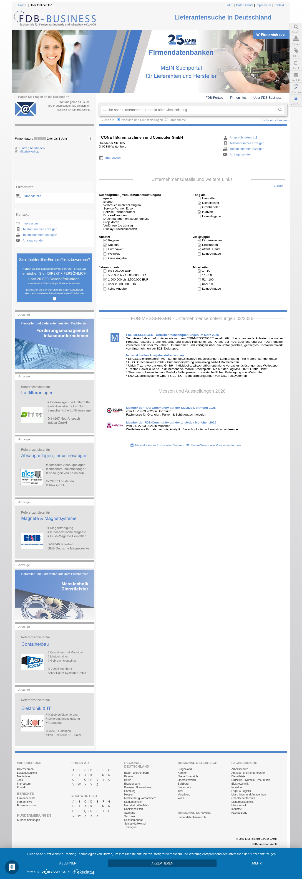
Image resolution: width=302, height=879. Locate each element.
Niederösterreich (188, 776)
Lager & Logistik (241, 791)
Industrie (236, 787)
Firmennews (24, 801)
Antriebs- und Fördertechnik (248, 772)
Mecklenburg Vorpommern (140, 798)
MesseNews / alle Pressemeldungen (216, 445)
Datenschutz (244, 5)
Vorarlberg (184, 794)
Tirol (180, 791)
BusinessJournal (27, 805)
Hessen (128, 794)
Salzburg (183, 783)
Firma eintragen (271, 34)
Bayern (128, 776)
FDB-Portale (214, 97)
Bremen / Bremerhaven (138, 787)
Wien (181, 798)
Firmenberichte (26, 798)
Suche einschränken (275, 120)
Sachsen (129, 816)
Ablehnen (67, 863)
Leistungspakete (27, 772)
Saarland (129, 812)
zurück (278, 185)
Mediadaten (24, 776)
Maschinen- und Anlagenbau (248, 794)
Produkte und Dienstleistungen (142, 120)
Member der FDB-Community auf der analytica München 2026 (171, 422)
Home (22, 5)
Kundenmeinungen (28, 820)
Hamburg (129, 791)
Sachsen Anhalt (133, 820)
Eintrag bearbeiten (32, 148)
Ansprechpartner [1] (243, 137)
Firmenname (177, 120)
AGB (230, 5)
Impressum (263, 5)
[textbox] (188, 109)
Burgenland (185, 769)
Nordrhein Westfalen (136, 805)
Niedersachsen (133, 801)
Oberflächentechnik (243, 798)
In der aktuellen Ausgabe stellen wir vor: (155, 355)
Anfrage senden (33, 240)
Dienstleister (238, 776)
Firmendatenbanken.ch (192, 817)
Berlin (127, 780)
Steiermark (184, 787)
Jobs (20, 780)
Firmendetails (32, 196)
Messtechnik (239, 805)
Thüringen (130, 827)
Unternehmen (25, 769)
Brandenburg (132, 783)
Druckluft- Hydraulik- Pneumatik (250, 780)
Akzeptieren (162, 863)
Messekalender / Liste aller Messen (159, 445)
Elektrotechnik (239, 783)
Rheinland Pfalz (133, 809)
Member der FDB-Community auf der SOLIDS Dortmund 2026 (171, 407)
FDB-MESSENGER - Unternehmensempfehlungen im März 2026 (172, 335)
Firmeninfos (238, 97)
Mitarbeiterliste (29, 151)
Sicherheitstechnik (242, 801)
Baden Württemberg (136, 772)
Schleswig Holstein (135, 823)
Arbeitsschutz (239, 769)
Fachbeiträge (239, 812)
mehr (257, 863)
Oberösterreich (187, 780)
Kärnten (182, 772)
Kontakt (279, 5)
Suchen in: (108, 120)
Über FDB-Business (267, 97)
